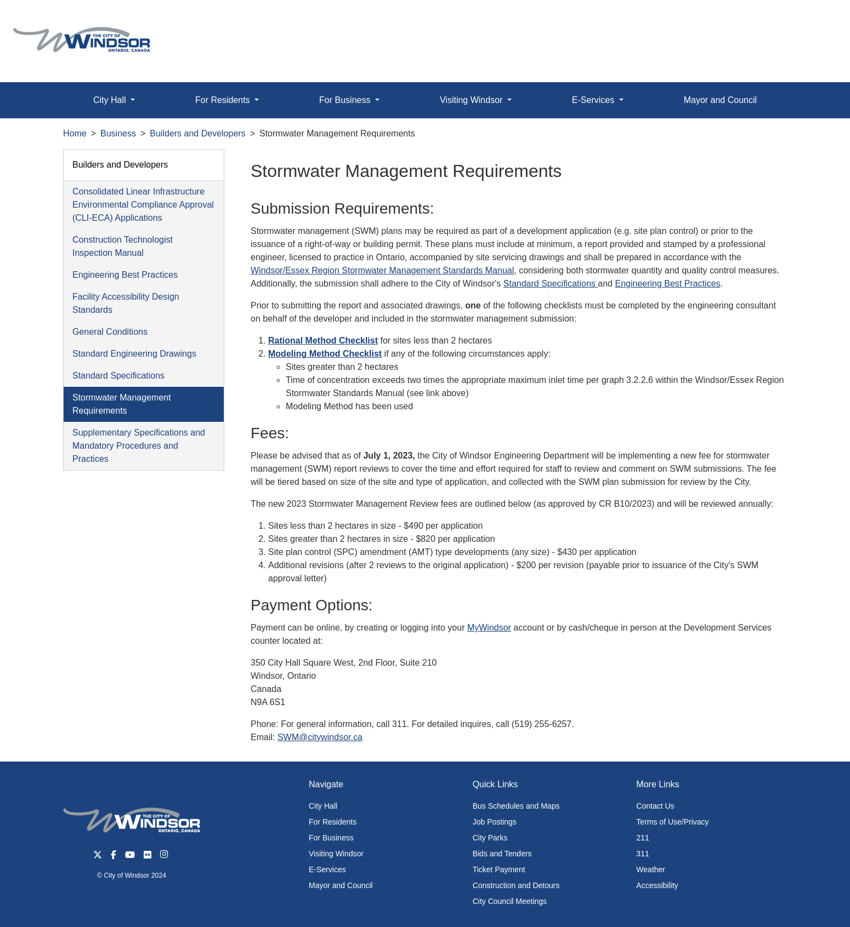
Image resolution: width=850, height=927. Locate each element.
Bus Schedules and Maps (516, 806)
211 (642, 837)
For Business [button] (346, 100)
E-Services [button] (594, 100)
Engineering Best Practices (125, 274)
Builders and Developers (197, 133)
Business (118, 133)
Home (75, 133)
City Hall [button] (110, 100)
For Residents (332, 821)
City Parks (490, 837)
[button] (817, 20)
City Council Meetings (510, 901)
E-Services (327, 869)
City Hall (323, 806)
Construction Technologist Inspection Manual (122, 246)
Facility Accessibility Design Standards (125, 303)
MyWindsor (489, 627)
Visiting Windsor (336, 853)
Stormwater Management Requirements (121, 404)
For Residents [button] (223, 100)
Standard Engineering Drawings (134, 353)
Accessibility (657, 885)
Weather (650, 869)
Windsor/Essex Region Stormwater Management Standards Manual (382, 270)
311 (642, 853)
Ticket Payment (499, 869)
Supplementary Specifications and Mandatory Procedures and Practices (138, 446)
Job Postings (495, 821)
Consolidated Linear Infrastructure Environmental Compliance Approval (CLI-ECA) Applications (143, 204)
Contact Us (655, 806)
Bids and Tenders (502, 853)
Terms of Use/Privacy (672, 821)
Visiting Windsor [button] (472, 100)
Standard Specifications (118, 375)
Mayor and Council (720, 100)
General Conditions (110, 331)
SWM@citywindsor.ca (319, 737)
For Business (331, 837)
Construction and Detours (516, 885)
